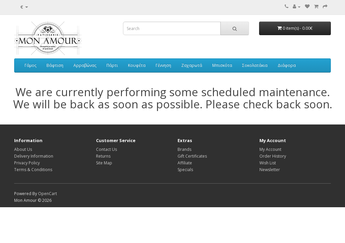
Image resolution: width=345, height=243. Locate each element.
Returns (103, 156)
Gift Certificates (192, 156)
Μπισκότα (222, 65)
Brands (184, 149)
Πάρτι (112, 65)
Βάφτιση (54, 65)
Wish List (267, 163)
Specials (185, 169)
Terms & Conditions (33, 169)
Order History (272, 156)
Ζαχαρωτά (191, 65)
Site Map (104, 163)
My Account (270, 149)
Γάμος (30, 65)
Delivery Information (33, 156)
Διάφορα (287, 65)
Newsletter (269, 169)
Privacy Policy (27, 163)
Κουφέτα (137, 65)
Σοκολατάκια (255, 65)
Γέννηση (163, 65)
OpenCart (47, 193)
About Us (23, 149)
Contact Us (106, 149)
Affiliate (185, 163)
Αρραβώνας (84, 65)
